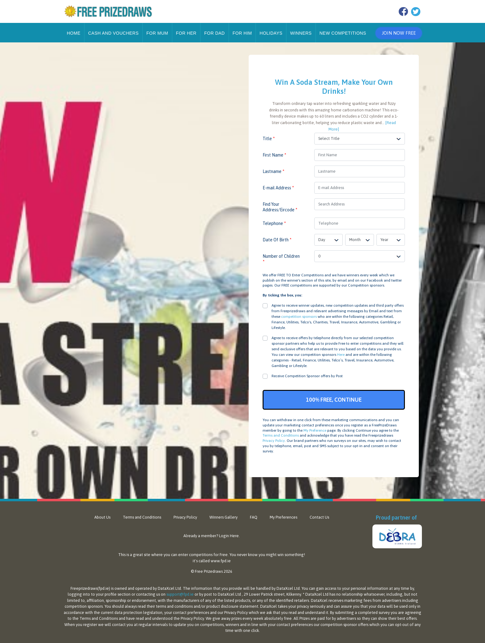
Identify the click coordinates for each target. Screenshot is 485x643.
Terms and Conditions (281, 435)
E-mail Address (278, 187)
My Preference (314, 430)
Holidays (271, 33)
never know (247, 554)
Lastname (273, 171)
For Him (242, 33)
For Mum (157, 33)
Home (73, 33)
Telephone (274, 223)
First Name (274, 155)
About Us (102, 517)
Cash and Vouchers (113, 33)
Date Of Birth (277, 239)
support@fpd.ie (180, 594)
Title (269, 138)
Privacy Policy (274, 440)
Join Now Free (399, 33)
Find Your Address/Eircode (280, 207)
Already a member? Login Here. (211, 535)
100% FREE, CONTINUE (334, 399)
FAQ (253, 517)
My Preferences (283, 517)
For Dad (214, 33)
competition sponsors (299, 316)
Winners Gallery (223, 517)
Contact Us (319, 517)
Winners (301, 33)
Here (341, 354)
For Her (186, 33)
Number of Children (281, 259)
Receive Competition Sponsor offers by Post (307, 376)
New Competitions (343, 33)
